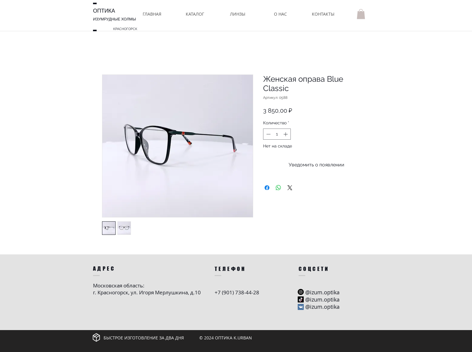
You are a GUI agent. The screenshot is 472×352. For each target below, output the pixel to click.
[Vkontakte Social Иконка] (301, 307)
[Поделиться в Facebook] (267, 187)
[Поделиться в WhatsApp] (278, 187)
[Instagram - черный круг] (301, 292)
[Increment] (286, 134)
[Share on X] (289, 187)
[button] (194, 14)
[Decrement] (268, 134)
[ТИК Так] (301, 299)
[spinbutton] (277, 134)
